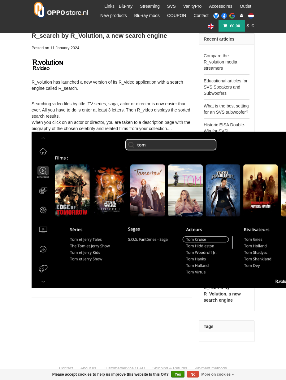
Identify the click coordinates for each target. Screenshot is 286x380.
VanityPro (192, 6)
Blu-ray (125, 6)
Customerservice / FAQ (124, 368)
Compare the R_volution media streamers (220, 62)
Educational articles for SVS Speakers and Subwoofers (226, 87)
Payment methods (210, 368)
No (192, 374)
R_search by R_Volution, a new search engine (99, 35)
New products (113, 15)
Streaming (150, 6)
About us (88, 368)
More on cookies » (218, 374)
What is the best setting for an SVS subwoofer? (226, 109)
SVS (171, 6)
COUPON (176, 15)
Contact (200, 15)
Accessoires (220, 6)
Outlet (245, 6)
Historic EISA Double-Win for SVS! (224, 127)
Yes (178, 374)
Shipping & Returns (169, 368)
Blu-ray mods (147, 15)
